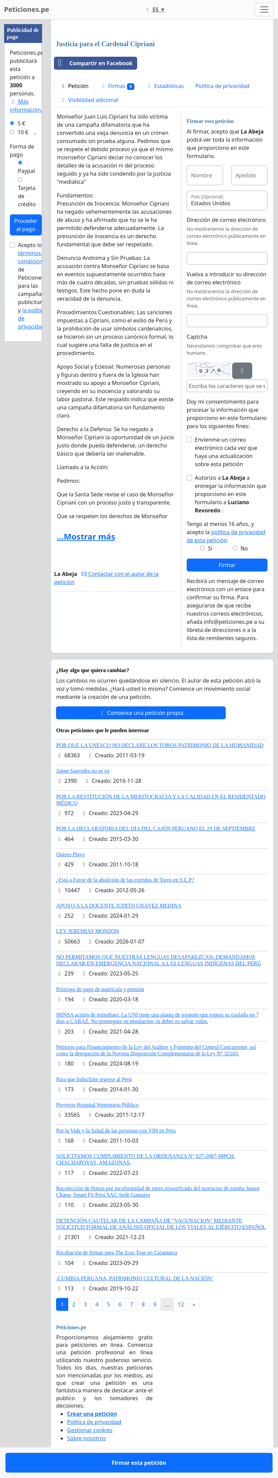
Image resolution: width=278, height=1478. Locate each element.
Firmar (227, 565)
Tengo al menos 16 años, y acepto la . (226, 532)
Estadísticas (165, 86)
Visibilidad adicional (89, 100)
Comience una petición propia (141, 713)
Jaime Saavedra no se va (82, 771)
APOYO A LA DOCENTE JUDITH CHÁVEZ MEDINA (118, 906)
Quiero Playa (70, 854)
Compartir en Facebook (93, 63)
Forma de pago (22, 150)
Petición (74, 86)
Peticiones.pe (26, 9)
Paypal (26, 171)
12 (181, 1304)
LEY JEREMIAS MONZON (87, 931)
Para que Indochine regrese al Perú (94, 1079)
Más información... (27, 105)
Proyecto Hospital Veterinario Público (97, 1105)
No (244, 548)
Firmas (117, 86)
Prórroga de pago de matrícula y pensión (100, 989)
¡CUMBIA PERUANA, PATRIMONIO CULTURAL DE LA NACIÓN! (134, 1278)
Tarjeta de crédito (27, 196)
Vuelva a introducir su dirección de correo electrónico (226, 278)
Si (210, 548)
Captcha (197, 336)
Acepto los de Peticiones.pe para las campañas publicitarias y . (35, 285)
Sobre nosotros (86, 1438)
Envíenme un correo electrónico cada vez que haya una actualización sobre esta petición (226, 452)
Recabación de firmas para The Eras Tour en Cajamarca (116, 1252)
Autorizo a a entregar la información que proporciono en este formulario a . (230, 494)
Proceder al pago (25, 225)
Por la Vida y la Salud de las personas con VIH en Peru (115, 1130)
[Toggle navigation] (264, 9)
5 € (21, 123)
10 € (23, 132)
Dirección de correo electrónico (226, 220)
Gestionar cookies (89, 1430)
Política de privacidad (222, 86)
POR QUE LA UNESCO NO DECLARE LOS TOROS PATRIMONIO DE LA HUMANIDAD (159, 745)
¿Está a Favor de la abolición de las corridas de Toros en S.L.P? (125, 880)
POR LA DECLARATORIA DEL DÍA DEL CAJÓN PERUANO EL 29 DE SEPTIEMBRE (155, 828)
